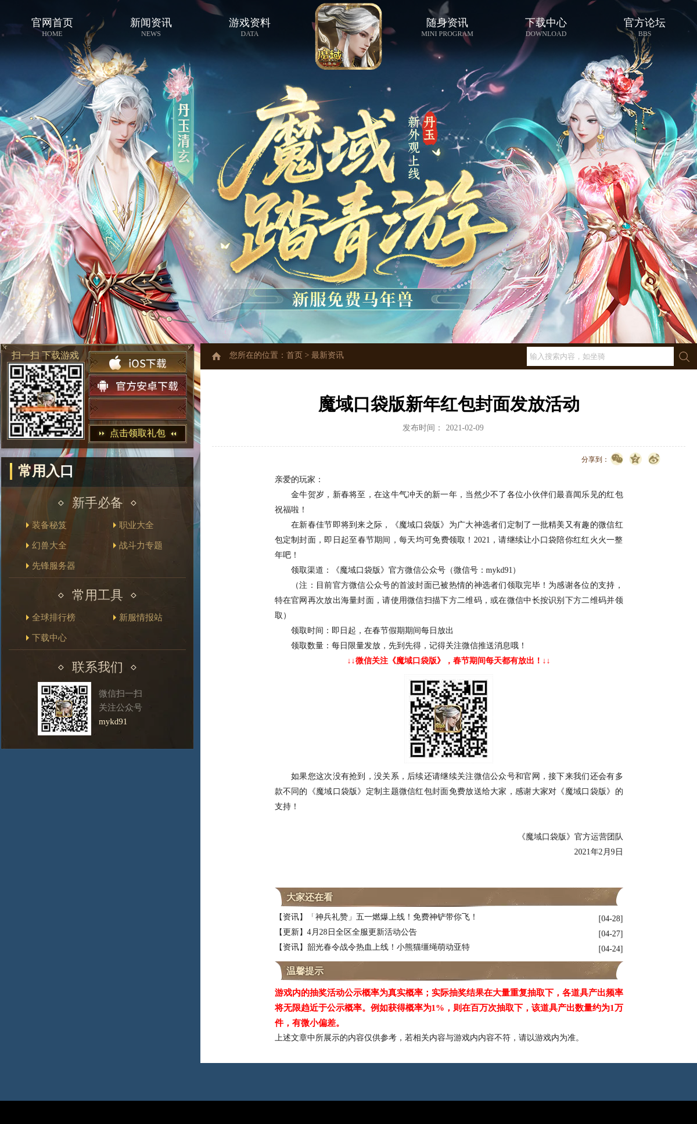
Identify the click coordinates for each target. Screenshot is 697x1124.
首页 (294, 355)
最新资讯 (327, 355)
